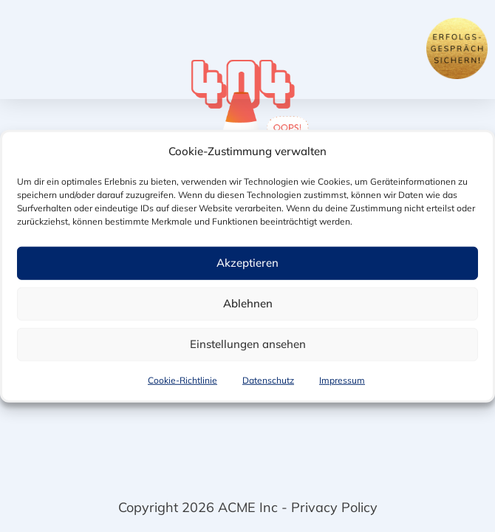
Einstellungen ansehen (248, 345)
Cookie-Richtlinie (182, 380)
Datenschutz (268, 380)
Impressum (342, 380)
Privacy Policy (334, 507)
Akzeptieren (247, 263)
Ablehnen (248, 304)
